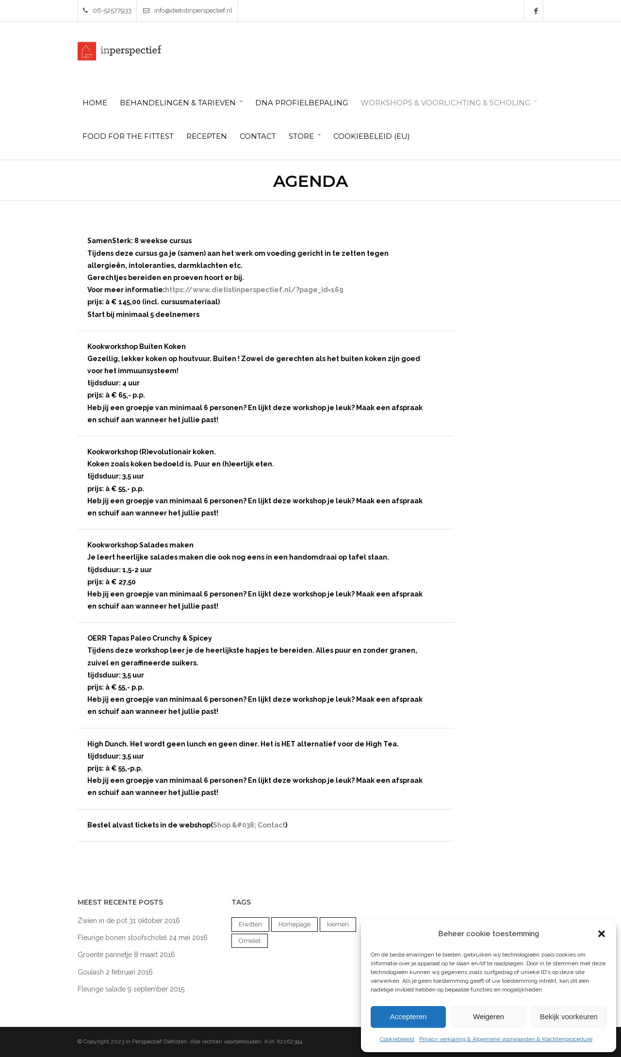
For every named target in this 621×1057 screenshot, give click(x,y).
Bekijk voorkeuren (569, 1016)
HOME (94, 102)
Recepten (206, 136)
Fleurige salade (102, 989)
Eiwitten (250, 924)
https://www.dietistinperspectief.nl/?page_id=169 (254, 290)
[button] (601, 934)
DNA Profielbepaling (301, 102)
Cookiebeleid (397, 1039)
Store (301, 136)
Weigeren (488, 1016)
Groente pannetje (105, 954)
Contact (258, 136)
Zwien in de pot (102, 921)
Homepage (294, 924)
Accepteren (408, 1016)
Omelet (250, 940)
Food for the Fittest (128, 136)
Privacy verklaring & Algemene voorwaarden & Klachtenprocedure (505, 1039)
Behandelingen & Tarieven (178, 102)
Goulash (91, 972)
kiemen (338, 924)
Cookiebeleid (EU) (371, 136)
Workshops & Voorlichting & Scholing (445, 102)
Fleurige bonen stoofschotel (122, 937)
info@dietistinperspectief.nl (187, 10)
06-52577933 (107, 10)
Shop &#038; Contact (249, 825)
